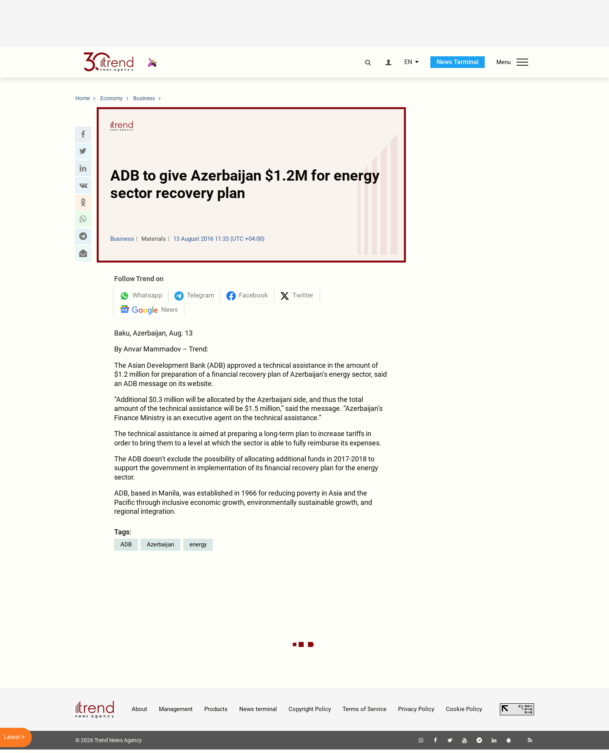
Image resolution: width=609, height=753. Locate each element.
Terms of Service (364, 712)
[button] (83, 134)
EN (408, 62)
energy (198, 547)
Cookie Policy (464, 712)
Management (176, 712)
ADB (126, 547)
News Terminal (457, 62)
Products (216, 712)
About (139, 712)
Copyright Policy (310, 712)
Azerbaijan (160, 547)
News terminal (258, 712)
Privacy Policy (416, 712)
